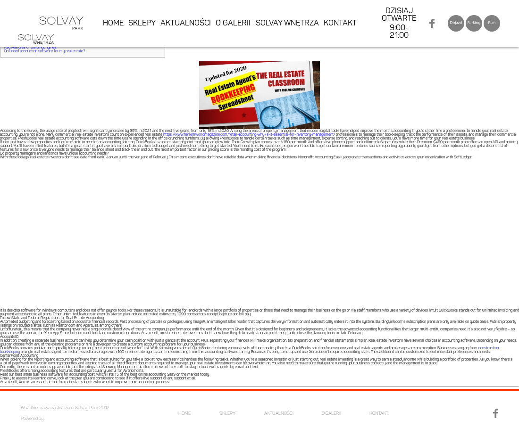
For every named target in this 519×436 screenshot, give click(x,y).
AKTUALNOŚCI (185, 23)
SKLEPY (142, 23)
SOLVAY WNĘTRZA (287, 23)
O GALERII (233, 23)
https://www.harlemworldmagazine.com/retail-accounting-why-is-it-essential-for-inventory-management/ (249, 135)
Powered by (32, 419)
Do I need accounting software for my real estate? (44, 51)
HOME (113, 23)
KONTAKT (340, 23)
